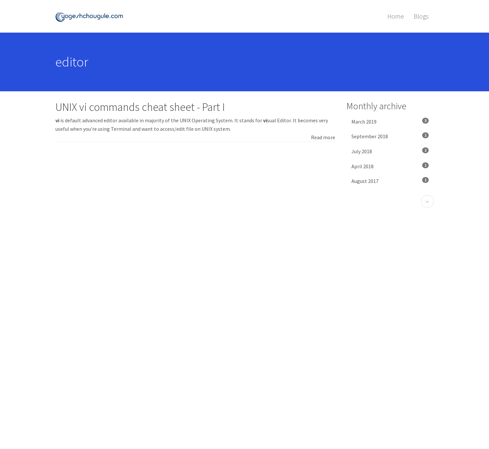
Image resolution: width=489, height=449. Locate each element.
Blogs (421, 16)
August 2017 (390, 180)
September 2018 (390, 136)
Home (395, 16)
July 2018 (390, 151)
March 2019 (390, 121)
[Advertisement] (196, 197)
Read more (323, 137)
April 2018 (390, 166)
